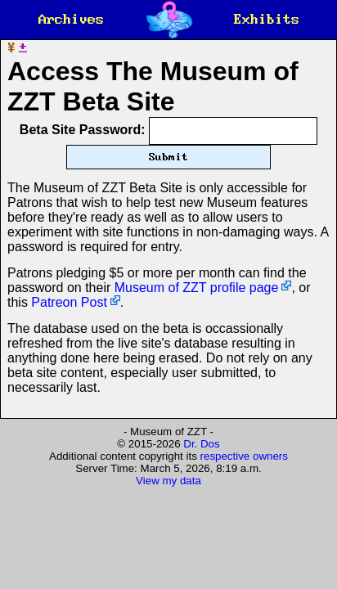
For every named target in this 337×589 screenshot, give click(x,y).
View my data (168, 495)
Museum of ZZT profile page (197, 302)
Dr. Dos (201, 458)
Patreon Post (69, 317)
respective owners (244, 471)
